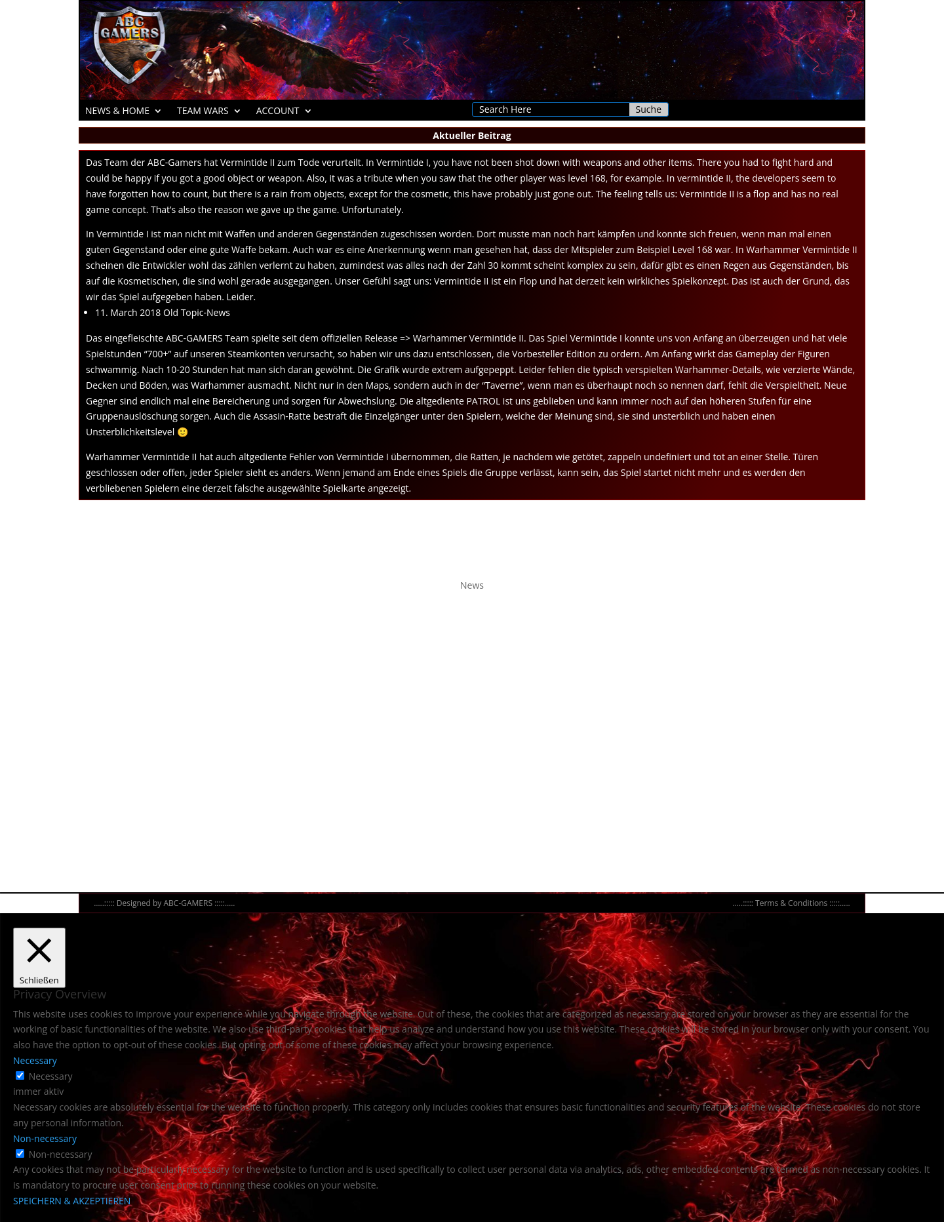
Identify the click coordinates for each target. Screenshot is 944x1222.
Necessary (51, 1076)
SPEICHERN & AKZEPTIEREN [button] (71, 1200)
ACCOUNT (278, 111)
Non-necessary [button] (45, 1138)
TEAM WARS (203, 111)
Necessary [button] (35, 1060)
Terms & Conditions (791, 903)
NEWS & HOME (117, 111)
